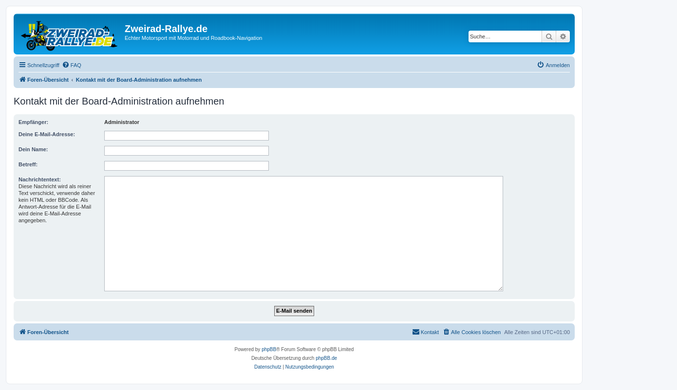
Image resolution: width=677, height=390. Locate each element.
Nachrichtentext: (40, 179)
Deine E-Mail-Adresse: (47, 134)
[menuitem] (71, 65)
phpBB (269, 349)
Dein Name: (33, 149)
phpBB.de (326, 358)
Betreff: (28, 164)
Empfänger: (33, 122)
